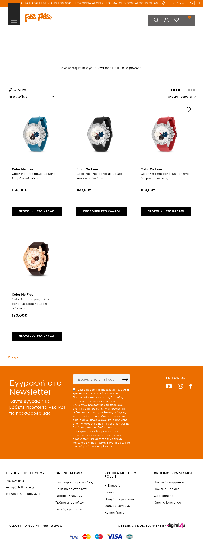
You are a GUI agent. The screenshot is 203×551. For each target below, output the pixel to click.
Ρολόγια (13, 357)
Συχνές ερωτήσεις (69, 509)
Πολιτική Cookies (166, 489)
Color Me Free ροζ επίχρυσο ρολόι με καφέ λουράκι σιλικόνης (33, 303)
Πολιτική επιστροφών (71, 489)
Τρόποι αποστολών (69, 502)
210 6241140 (15, 481)
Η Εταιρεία (112, 485)
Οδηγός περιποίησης (120, 499)
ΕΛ (191, 3)
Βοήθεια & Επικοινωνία (23, 493)
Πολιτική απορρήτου (169, 482)
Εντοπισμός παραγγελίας (74, 482)
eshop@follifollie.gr (20, 487)
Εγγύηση (110, 492)
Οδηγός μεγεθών (117, 505)
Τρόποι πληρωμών (68, 495)
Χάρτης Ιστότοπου (167, 502)
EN (198, 3)
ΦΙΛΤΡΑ (17, 90)
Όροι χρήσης (163, 495)
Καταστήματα (173, 3)
